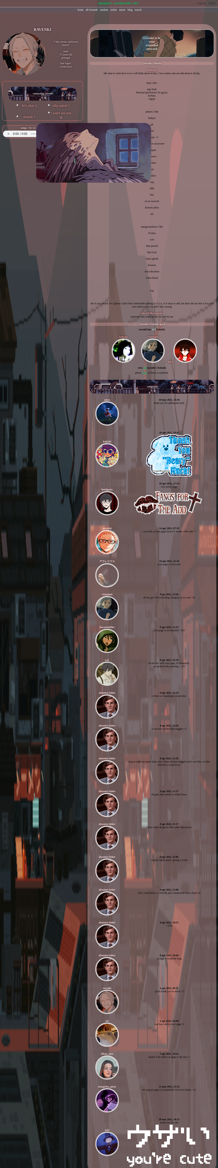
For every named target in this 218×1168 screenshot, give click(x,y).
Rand (104, 9)
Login (212, 4)
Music (122, 9)
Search (138, 9)
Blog (130, 9)
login (145, 372)
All (92, 9)
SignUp (201, 4)
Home (80, 9)
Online (113, 9)
